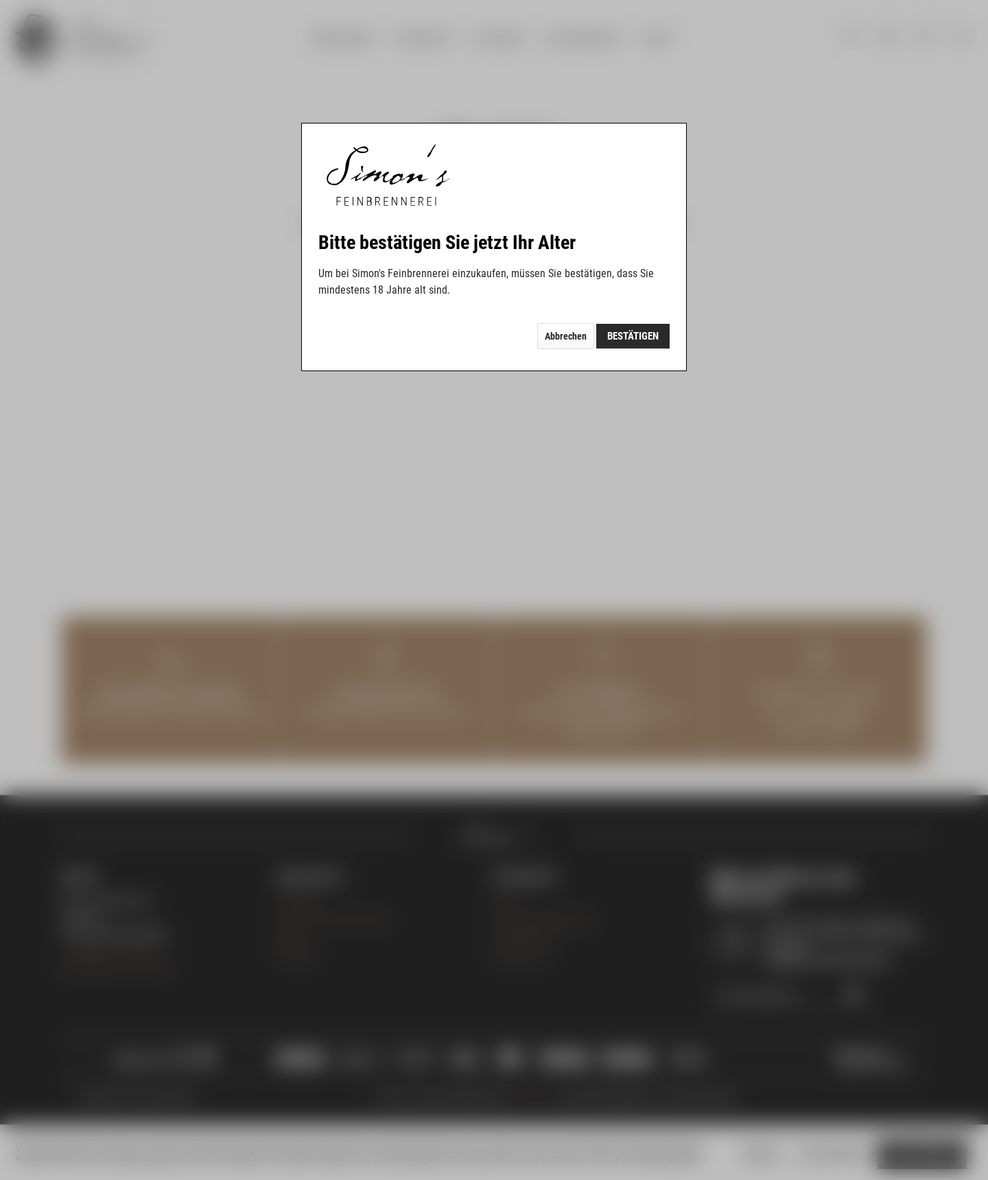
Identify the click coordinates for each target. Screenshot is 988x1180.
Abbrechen (566, 336)
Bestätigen (633, 336)
